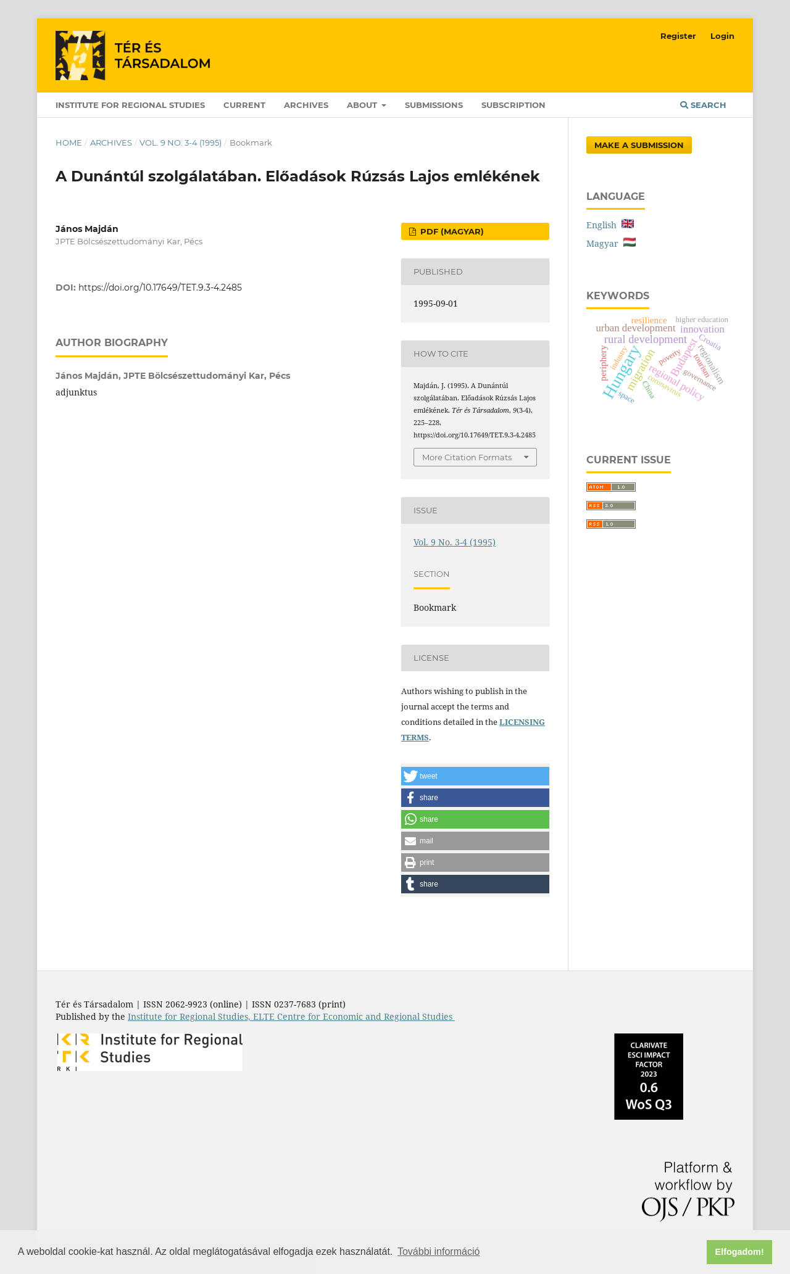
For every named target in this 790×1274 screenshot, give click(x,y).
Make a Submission (639, 145)
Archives (306, 105)
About (363, 105)
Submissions (434, 105)
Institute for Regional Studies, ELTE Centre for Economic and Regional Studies (291, 1016)
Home (69, 142)
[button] (475, 776)
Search (703, 105)
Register (678, 36)
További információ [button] (438, 1251)
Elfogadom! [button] (739, 1252)
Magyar (611, 243)
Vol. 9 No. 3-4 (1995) (180, 142)
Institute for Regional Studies (130, 105)
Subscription (513, 105)
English (610, 225)
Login (722, 36)
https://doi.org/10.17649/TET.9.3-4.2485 (160, 287)
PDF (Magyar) (451, 231)
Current (244, 105)
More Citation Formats (467, 457)
